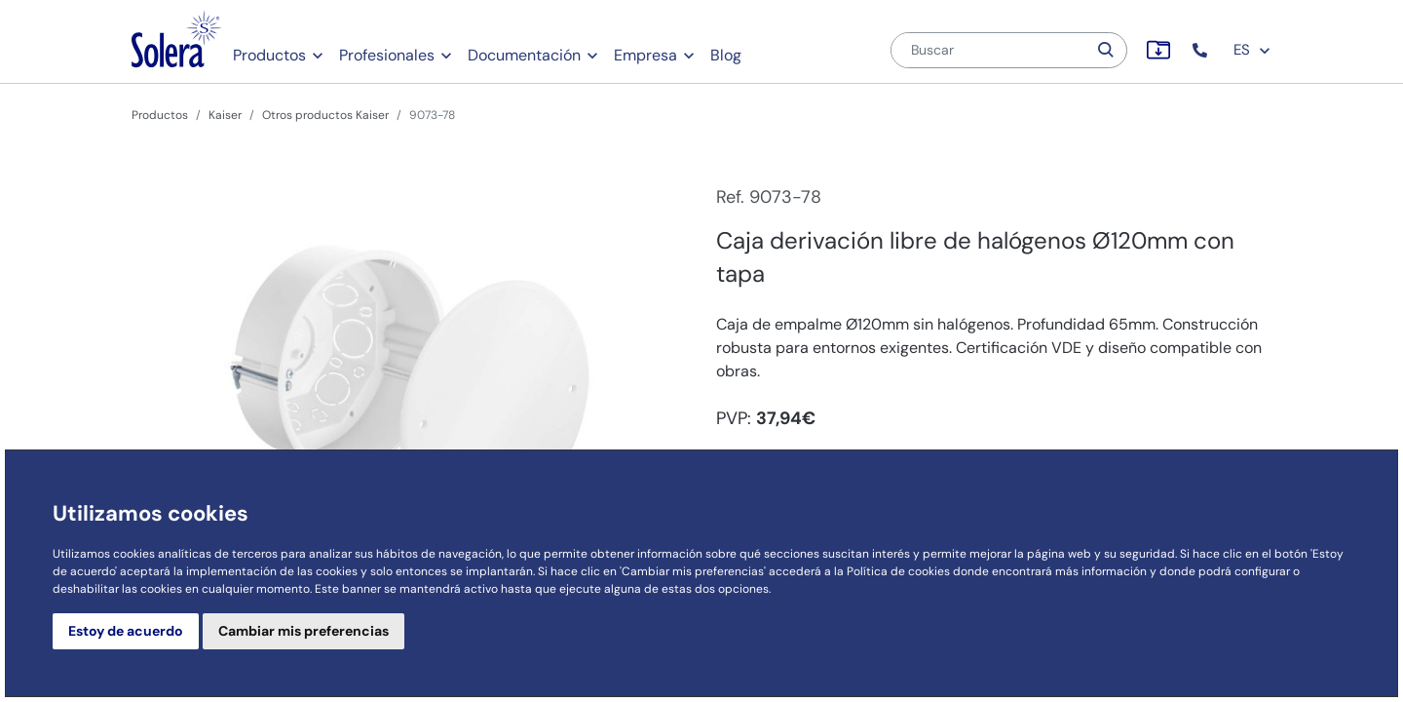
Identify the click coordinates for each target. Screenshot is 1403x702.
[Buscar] (988, 50)
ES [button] (1252, 49)
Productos (269, 55)
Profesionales (387, 55)
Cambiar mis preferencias (303, 631)
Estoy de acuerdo (125, 631)
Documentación (524, 55)
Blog (725, 55)
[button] (1202, 50)
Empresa (645, 55)
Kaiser (225, 115)
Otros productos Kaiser (325, 115)
